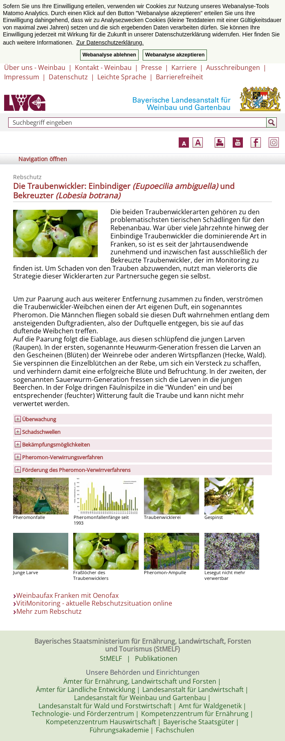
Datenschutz (68, 76)
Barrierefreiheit (179, 76)
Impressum (21, 76)
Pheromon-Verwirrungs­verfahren (62, 457)
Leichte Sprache (121, 76)
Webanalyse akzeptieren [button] (174, 55)
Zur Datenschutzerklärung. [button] (110, 42)
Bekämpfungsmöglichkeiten (56, 444)
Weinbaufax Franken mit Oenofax (67, 595)
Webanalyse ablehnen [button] (109, 55)
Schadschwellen (41, 432)
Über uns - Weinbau (34, 67)
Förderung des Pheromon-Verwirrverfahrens (76, 470)
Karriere (184, 67)
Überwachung (39, 419)
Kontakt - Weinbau (103, 67)
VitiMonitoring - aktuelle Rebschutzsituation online (94, 603)
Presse (151, 67)
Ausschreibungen (233, 67)
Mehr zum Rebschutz (49, 611)
